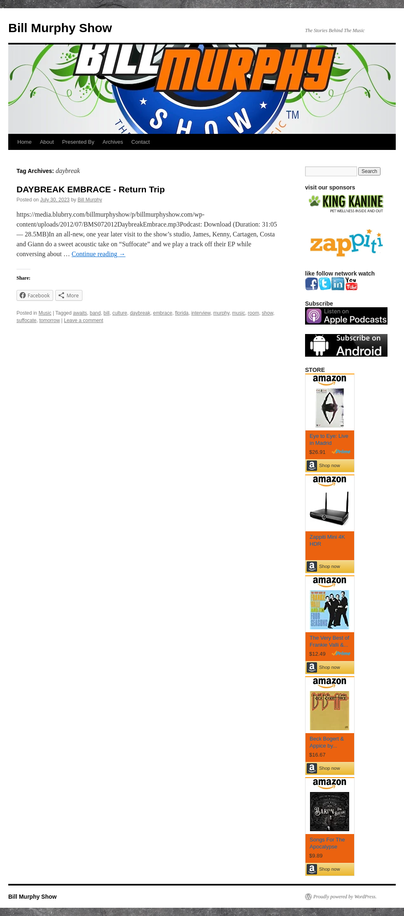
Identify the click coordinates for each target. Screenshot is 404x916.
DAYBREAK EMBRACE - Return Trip (90, 189)
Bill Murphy (90, 200)
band (95, 313)
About (47, 142)
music (238, 313)
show (267, 313)
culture (119, 313)
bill (106, 313)
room (253, 313)
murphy (221, 313)
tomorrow (49, 320)
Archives (113, 142)
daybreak (140, 313)
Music (44, 313)
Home (24, 142)
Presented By (78, 142)
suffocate (26, 320)
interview (201, 313)
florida (182, 313)
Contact (141, 142)
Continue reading (99, 253)
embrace (162, 313)
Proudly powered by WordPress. (345, 897)
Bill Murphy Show (60, 28)
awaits (80, 313)
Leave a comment (83, 320)
